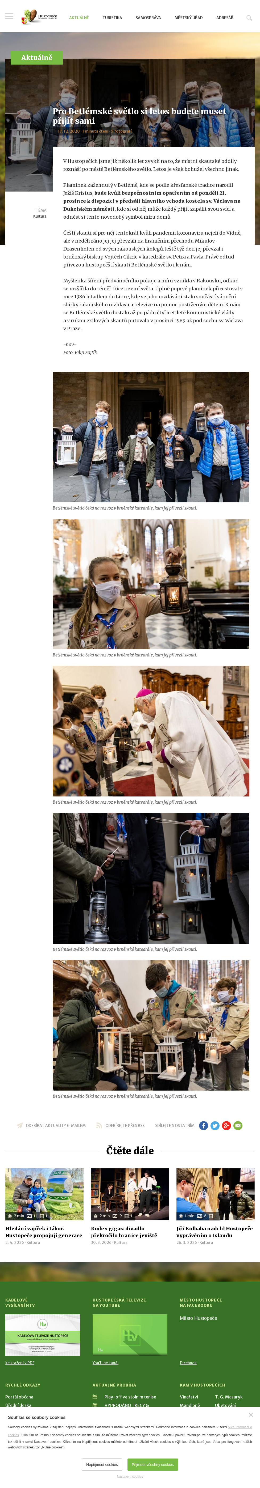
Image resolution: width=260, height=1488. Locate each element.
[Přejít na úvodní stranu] (39, 17)
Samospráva (148, 17)
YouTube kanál (105, 1362)
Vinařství (189, 1397)
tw (215, 1125)
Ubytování (225, 1405)
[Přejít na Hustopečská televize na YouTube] (130, 1335)
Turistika (112, 17)
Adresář (224, 17)
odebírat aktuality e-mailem (56, 1125)
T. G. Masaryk (229, 1397)
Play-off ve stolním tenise (130, 1397)
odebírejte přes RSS (125, 1125)
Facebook (188, 1362)
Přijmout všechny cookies (153, 1464)
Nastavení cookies (130, 1476)
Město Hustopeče (198, 1318)
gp (226, 1125)
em (238, 1125)
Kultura (40, 216)
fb (203, 1125)
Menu (9, 16)
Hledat (249, 17)
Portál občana (19, 1397)
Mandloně (190, 1405)
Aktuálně (79, 17)
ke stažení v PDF (19, 1362)
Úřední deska (18, 1405)
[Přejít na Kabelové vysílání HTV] (42, 1335)
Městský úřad (189, 17)
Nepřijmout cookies (102, 1464)
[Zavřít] (251, 1415)
